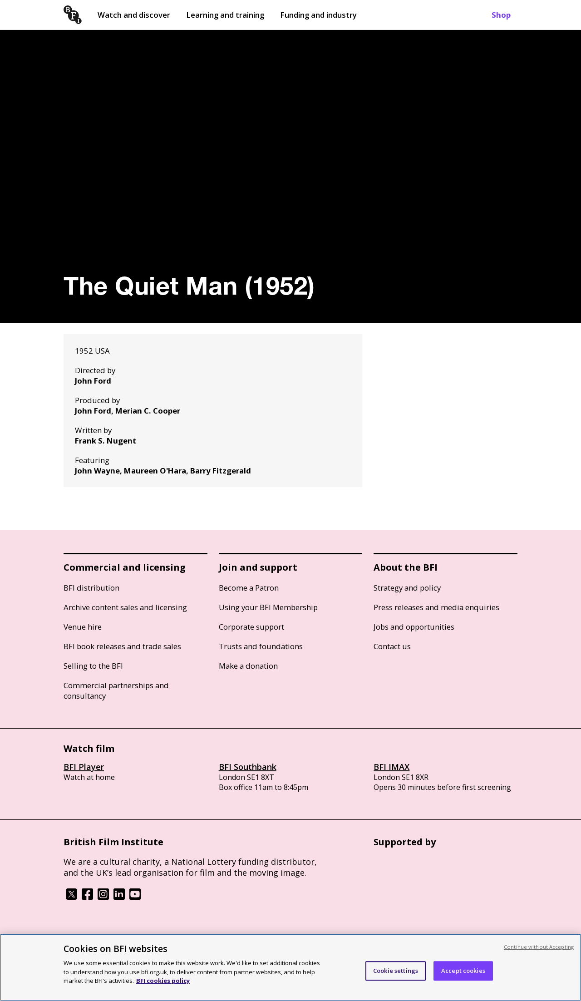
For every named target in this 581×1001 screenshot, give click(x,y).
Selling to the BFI (93, 666)
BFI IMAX (391, 766)
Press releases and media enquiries (436, 607)
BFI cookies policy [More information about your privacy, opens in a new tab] (163, 980)
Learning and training (225, 15)
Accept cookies (463, 970)
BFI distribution (91, 587)
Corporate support (251, 626)
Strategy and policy (407, 587)
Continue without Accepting (539, 946)
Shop (501, 15)
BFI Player (84, 766)
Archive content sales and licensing (125, 607)
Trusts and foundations (261, 646)
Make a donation (248, 666)
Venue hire (83, 626)
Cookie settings (395, 970)
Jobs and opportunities (414, 626)
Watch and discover (134, 15)
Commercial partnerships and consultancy (116, 690)
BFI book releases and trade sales (122, 646)
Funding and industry (318, 15)
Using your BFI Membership (268, 607)
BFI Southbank (247, 766)
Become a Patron (249, 587)
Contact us (392, 646)
